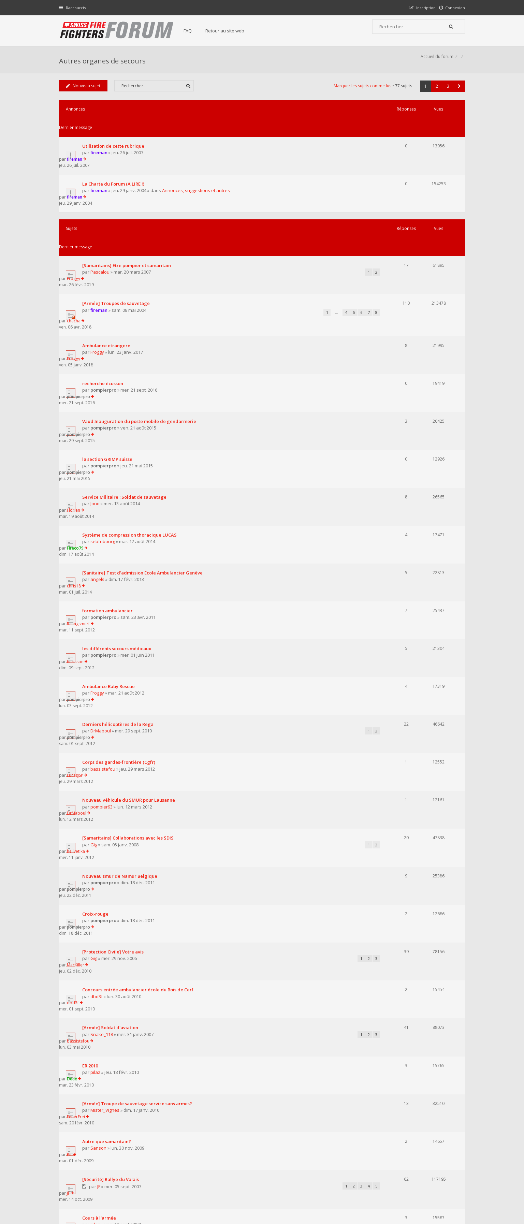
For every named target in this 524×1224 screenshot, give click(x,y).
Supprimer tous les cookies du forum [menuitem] (427, 1189)
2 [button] (435, 94)
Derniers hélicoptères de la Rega (119, 523)
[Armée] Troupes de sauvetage (117, 237)
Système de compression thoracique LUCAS (131, 395)
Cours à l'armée (101, 857)
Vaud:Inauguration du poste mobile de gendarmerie (141, 318)
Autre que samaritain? (108, 805)
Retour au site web (231, 31)
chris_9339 (103, 941)
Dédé (391, 754)
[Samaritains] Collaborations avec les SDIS (129, 600)
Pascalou (101, 218)
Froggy (392, 211)
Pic (388, 805)
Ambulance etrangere (108, 267)
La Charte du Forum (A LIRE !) (115, 161)
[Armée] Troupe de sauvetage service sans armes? (139, 779)
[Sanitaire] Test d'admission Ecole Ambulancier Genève (144, 421)
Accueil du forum (77, 1189)
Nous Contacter (353, 1136)
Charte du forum (215, 1157)
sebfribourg (104, 402)
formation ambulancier (109, 446)
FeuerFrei (395, 779)
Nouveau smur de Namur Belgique (121, 626)
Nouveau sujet (85, 93)
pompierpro (105, 299)
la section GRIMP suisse (109, 344)
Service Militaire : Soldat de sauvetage (126, 369)
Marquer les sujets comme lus (361, 93)
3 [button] (446, 94)
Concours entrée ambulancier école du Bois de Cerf (139, 703)
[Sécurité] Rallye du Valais (112, 831)
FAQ (194, 31)
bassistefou (104, 555)
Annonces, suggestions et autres (198, 167)
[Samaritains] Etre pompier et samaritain (128, 211)
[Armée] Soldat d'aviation (112, 728)
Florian (392, 369)
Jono (96, 376)
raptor (98, 967)
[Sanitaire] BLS (100, 960)
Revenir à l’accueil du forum (95, 1027)
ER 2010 (92, 754)
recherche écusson (104, 293)
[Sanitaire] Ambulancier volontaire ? (123, 934)
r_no (103, 916)
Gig (95, 606)
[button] (457, 93)
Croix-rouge (97, 651)
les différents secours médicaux (118, 472)
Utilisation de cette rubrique (115, 135)
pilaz (97, 761)
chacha (392, 237)
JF (100, 838)
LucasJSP (394, 549)
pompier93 (103, 581)
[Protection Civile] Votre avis (114, 677)
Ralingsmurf (397, 446)
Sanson (100, 812)
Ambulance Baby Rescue (110, 497)
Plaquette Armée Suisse (110, 882)
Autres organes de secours (104, 63)
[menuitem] (450, 7)
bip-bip (393, 934)
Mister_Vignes (106, 786)
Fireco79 (394, 395)
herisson (394, 472)
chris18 (393, 420)
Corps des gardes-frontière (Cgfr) (120, 549)
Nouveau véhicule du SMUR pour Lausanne (130, 574)
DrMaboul (102, 530)
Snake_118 (103, 735)
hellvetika (395, 600)
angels (99, 427)
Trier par (286, 989)
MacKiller (394, 677)
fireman (100, 142)
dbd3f (98, 709)
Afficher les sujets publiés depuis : (173, 989)
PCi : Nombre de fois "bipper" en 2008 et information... (141, 908)
